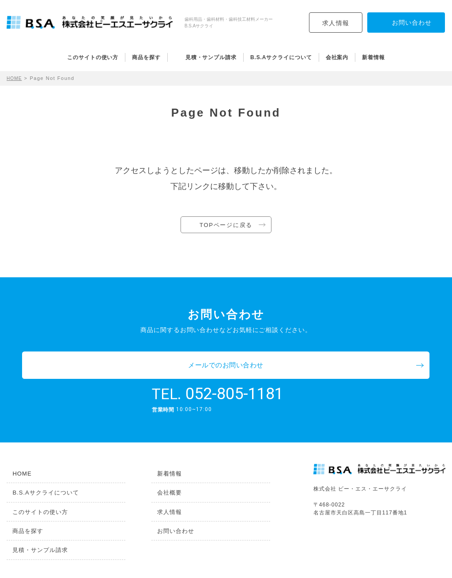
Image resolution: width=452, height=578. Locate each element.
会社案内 (337, 57)
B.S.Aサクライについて (281, 57)
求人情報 (336, 22)
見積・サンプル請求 (211, 57)
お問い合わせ (171, 511)
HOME (15, 78)
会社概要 (164, 471)
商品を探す (146, 57)
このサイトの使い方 (92, 57)
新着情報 (373, 57)
